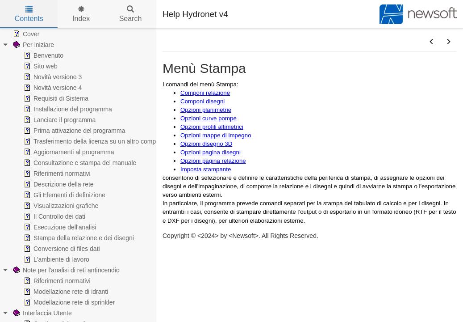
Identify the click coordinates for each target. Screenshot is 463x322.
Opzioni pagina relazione (213, 160)
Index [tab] (81, 14)
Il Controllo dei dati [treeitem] (53, 216)
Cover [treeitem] (25, 34)
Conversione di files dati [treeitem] (61, 248)
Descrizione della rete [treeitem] (58, 184)
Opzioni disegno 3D (206, 143)
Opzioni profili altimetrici (211, 126)
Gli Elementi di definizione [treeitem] (63, 195)
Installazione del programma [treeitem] (67, 109)
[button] (431, 42)
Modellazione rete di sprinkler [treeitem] (68, 302)
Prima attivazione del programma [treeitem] (73, 130)
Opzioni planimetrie (205, 109)
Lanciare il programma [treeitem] (59, 119)
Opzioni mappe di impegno (215, 135)
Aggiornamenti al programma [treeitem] (68, 152)
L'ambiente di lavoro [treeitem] (55, 259)
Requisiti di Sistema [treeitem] (55, 98)
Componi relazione (205, 92)
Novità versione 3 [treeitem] (52, 77)
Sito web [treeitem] (40, 66)
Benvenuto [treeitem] (42, 55)
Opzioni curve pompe (208, 118)
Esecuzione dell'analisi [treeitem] (59, 227)
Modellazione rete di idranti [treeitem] (65, 291)
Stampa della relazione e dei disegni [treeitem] (78, 238)
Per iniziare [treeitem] (32, 44)
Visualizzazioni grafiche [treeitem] (60, 205)
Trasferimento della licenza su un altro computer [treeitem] (94, 141)
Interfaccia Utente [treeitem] (41, 313)
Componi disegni (202, 101)
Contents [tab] (29, 14)
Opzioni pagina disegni (210, 152)
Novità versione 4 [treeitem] (52, 87)
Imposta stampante (205, 169)
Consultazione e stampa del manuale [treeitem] (79, 162)
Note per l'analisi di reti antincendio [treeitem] (65, 270)
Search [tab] (130, 14)
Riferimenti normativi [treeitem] (56, 173)
